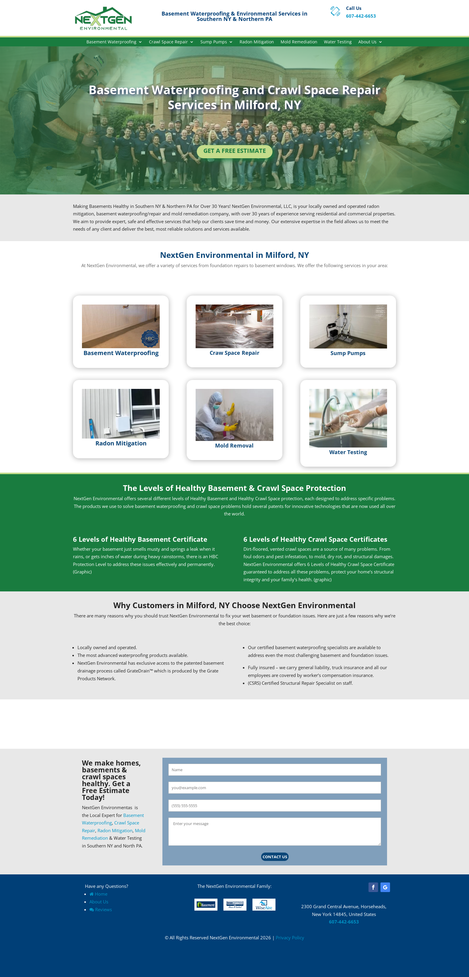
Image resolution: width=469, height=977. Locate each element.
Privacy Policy (290, 938)
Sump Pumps (213, 42)
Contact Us (275, 856)
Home (98, 894)
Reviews (100, 909)
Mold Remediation (299, 42)
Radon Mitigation (257, 42)
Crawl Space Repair (168, 42)
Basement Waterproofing (111, 42)
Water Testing (338, 42)
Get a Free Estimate (234, 151)
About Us (367, 42)
